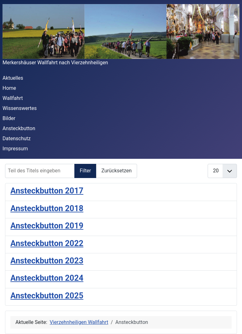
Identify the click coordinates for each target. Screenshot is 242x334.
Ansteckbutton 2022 (47, 243)
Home (9, 88)
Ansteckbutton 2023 (47, 260)
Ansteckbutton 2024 (47, 278)
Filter (85, 171)
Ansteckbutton (19, 128)
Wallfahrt (13, 98)
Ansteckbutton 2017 (47, 190)
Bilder (9, 118)
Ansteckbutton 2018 (47, 208)
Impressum (15, 149)
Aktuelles (13, 78)
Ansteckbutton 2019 (47, 225)
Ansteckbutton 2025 (47, 295)
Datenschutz (17, 138)
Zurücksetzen (116, 171)
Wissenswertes (20, 108)
